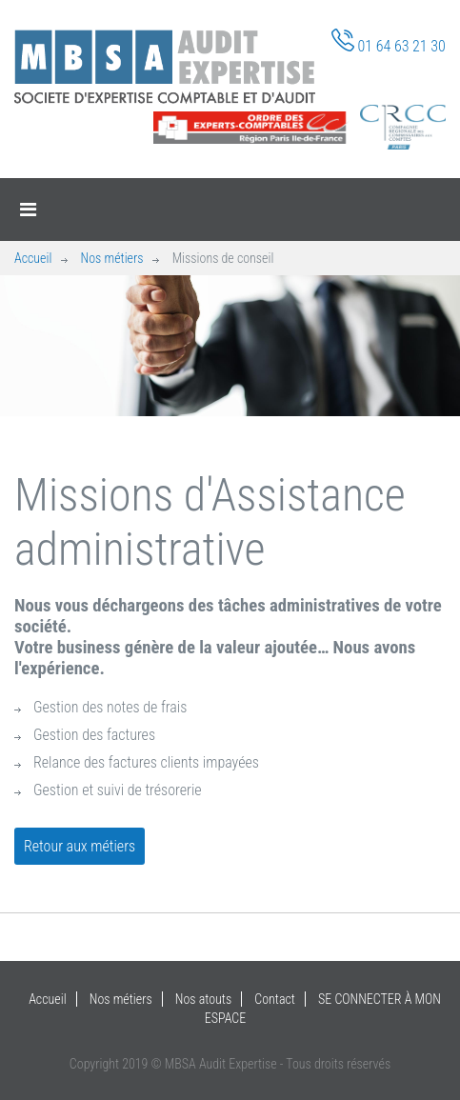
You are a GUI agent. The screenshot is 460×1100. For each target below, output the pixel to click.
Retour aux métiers (79, 846)
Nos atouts (203, 999)
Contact (274, 999)
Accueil (32, 258)
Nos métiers (112, 258)
